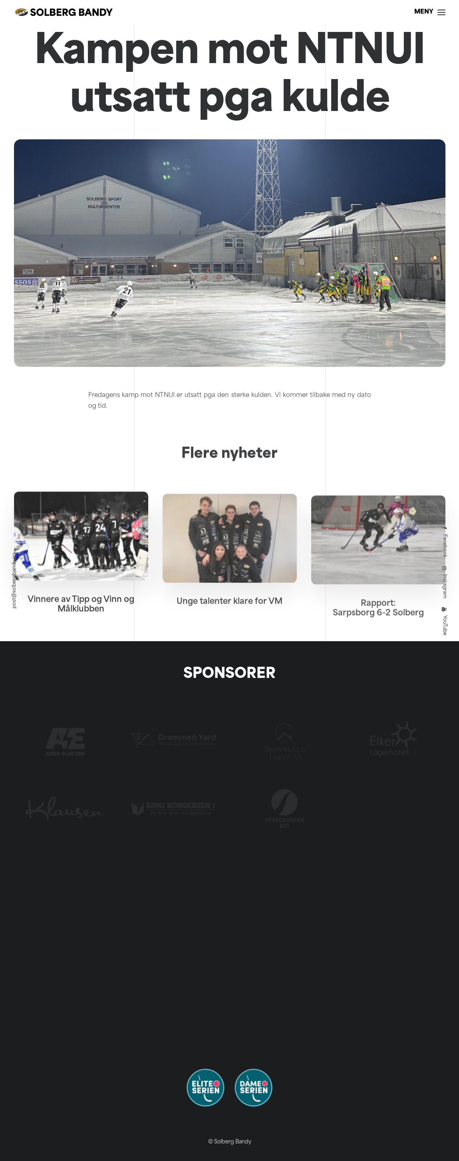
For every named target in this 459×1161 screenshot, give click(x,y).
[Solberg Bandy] (64, 12)
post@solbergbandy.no (14, 580)
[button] (81, 557)
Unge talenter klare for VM (229, 629)
